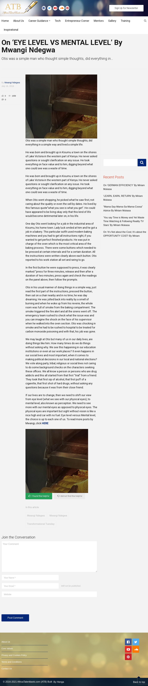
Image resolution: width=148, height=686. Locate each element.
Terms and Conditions (11, 662)
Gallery (112, 20)
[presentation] (24, 607)
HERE (45, 423)
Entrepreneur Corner (77, 20)
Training (125, 20)
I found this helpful (38, 496)
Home (5, 20)
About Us (18, 20)
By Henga (59, 682)
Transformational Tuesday (41, 524)
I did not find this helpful (69, 496)
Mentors (99, 20)
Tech (58, 20)
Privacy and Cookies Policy (14, 655)
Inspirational (11, 29)
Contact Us (6, 668)
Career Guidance (38, 20)
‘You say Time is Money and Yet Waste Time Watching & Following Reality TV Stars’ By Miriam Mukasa (123, 221)
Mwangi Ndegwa (12, 82)
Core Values (7, 648)
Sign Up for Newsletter (126, 8)
